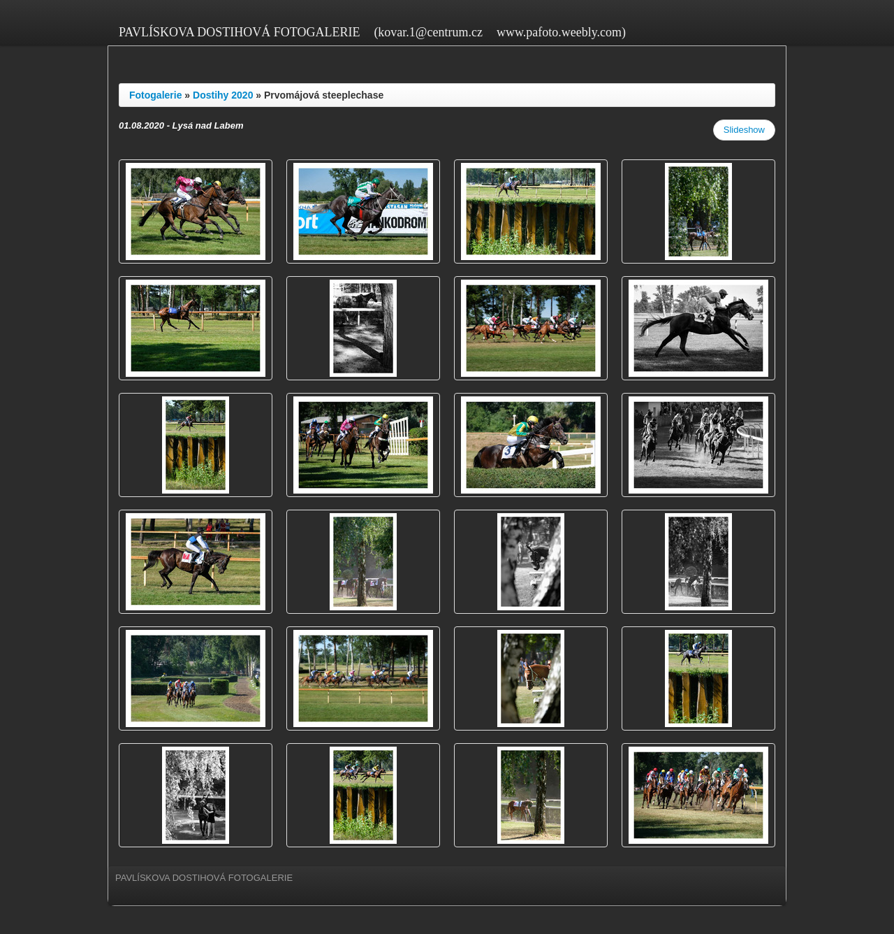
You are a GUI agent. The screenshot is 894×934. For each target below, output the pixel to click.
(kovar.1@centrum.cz (428, 32)
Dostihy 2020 (223, 95)
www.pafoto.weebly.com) (561, 32)
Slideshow (744, 129)
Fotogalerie (155, 95)
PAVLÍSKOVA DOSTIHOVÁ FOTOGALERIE (239, 32)
